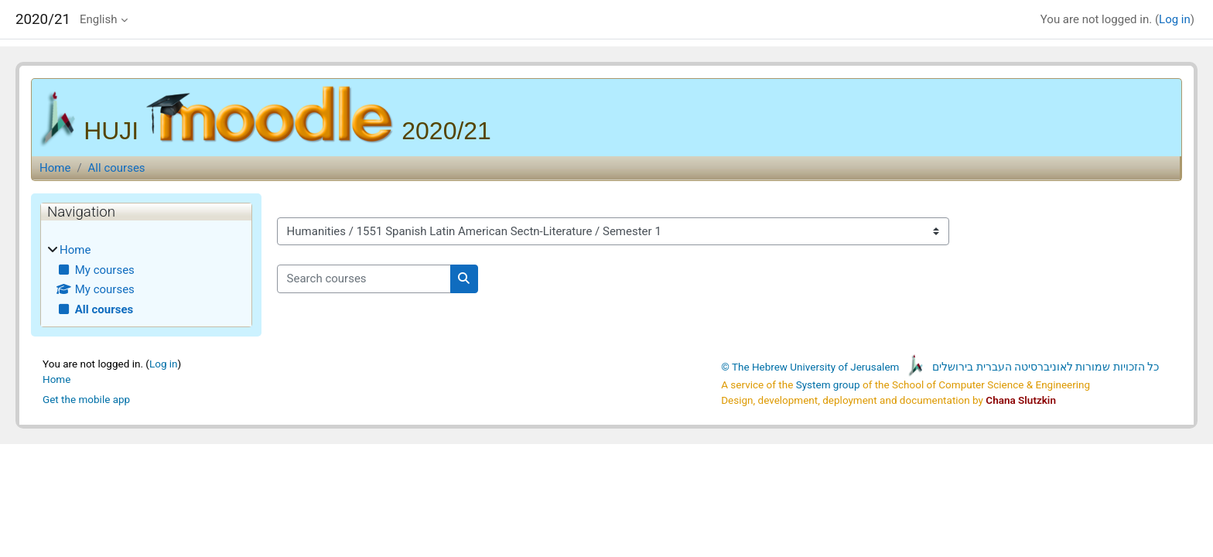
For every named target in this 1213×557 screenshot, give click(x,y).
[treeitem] (146, 279)
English (99, 19)
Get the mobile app (86, 399)
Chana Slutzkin (1021, 400)
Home (54, 168)
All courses (116, 168)
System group (828, 384)
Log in (1175, 19)
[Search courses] (364, 279)
